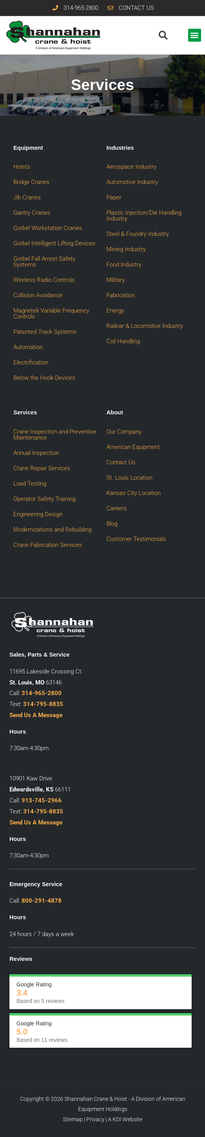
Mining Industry (126, 249)
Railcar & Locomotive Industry (144, 325)
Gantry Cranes (31, 212)
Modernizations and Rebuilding (52, 529)
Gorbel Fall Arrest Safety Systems (44, 261)
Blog (111, 523)
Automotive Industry (132, 182)
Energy (115, 310)
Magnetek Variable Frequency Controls (51, 313)
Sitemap (73, 1119)
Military (115, 279)
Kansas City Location (133, 493)
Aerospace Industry (131, 166)
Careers (116, 508)
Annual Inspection (36, 452)
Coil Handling (123, 341)
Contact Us (120, 462)
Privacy (95, 1119)
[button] (194, 35)
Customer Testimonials (136, 539)
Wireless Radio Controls (44, 279)
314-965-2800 (42, 693)
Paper (113, 197)
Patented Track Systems (45, 331)
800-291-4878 (42, 900)
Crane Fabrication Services (47, 544)
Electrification (30, 362)
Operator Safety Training (44, 498)
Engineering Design (37, 514)
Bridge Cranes (31, 182)
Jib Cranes (27, 197)
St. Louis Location (129, 477)
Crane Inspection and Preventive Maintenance (54, 434)
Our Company (123, 431)
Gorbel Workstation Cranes (47, 228)
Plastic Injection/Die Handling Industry (143, 215)
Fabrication (120, 295)
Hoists (21, 166)
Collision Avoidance (37, 295)
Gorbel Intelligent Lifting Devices (54, 243)
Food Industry (123, 264)
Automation (28, 347)
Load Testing (29, 483)
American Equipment (133, 447)
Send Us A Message (35, 715)
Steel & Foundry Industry (137, 233)
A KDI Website (125, 1119)
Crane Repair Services (41, 468)
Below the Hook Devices (44, 377)
